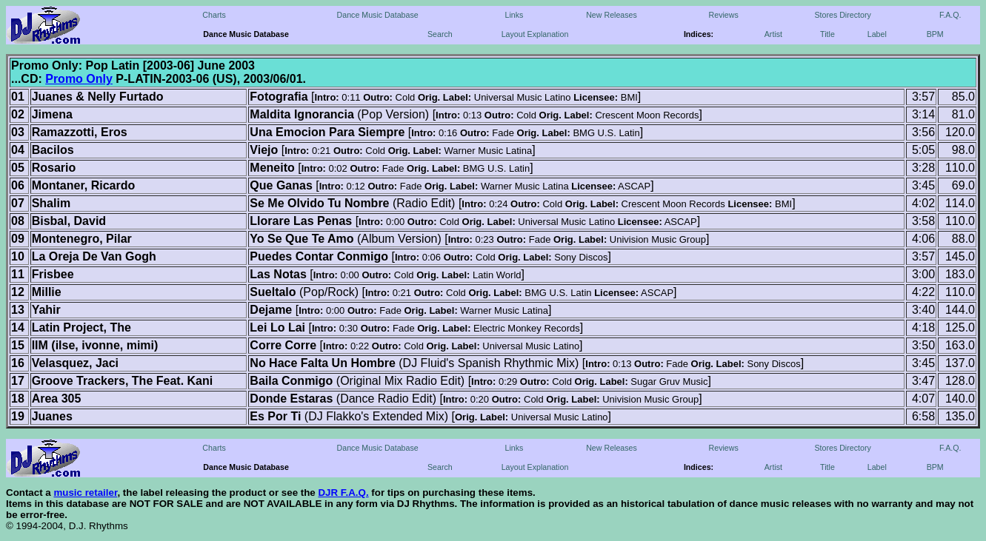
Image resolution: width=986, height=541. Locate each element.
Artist (773, 34)
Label (877, 34)
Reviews (724, 14)
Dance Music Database (378, 14)
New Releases (611, 14)
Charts (213, 14)
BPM (935, 34)
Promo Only (79, 79)
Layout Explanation (535, 34)
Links (513, 14)
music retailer (85, 492)
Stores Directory (842, 14)
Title (827, 34)
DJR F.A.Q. (343, 492)
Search (440, 34)
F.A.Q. (950, 14)
